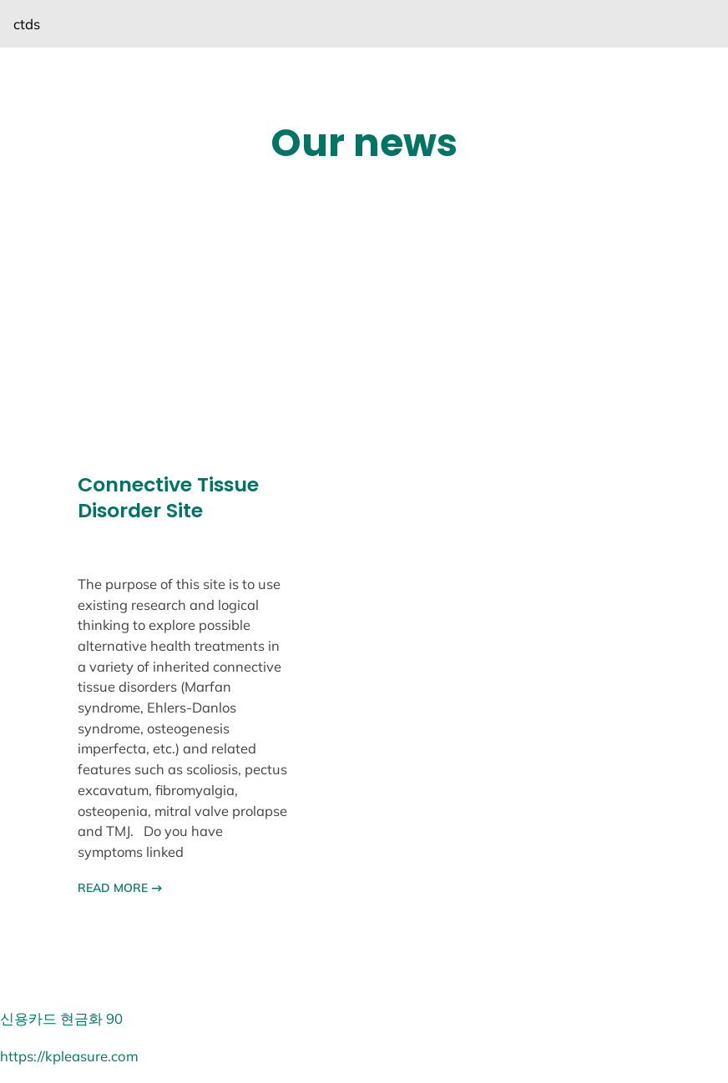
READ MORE (120, 887)
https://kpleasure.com (69, 1056)
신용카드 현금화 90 (61, 1018)
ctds (26, 24)
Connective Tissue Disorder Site (168, 497)
